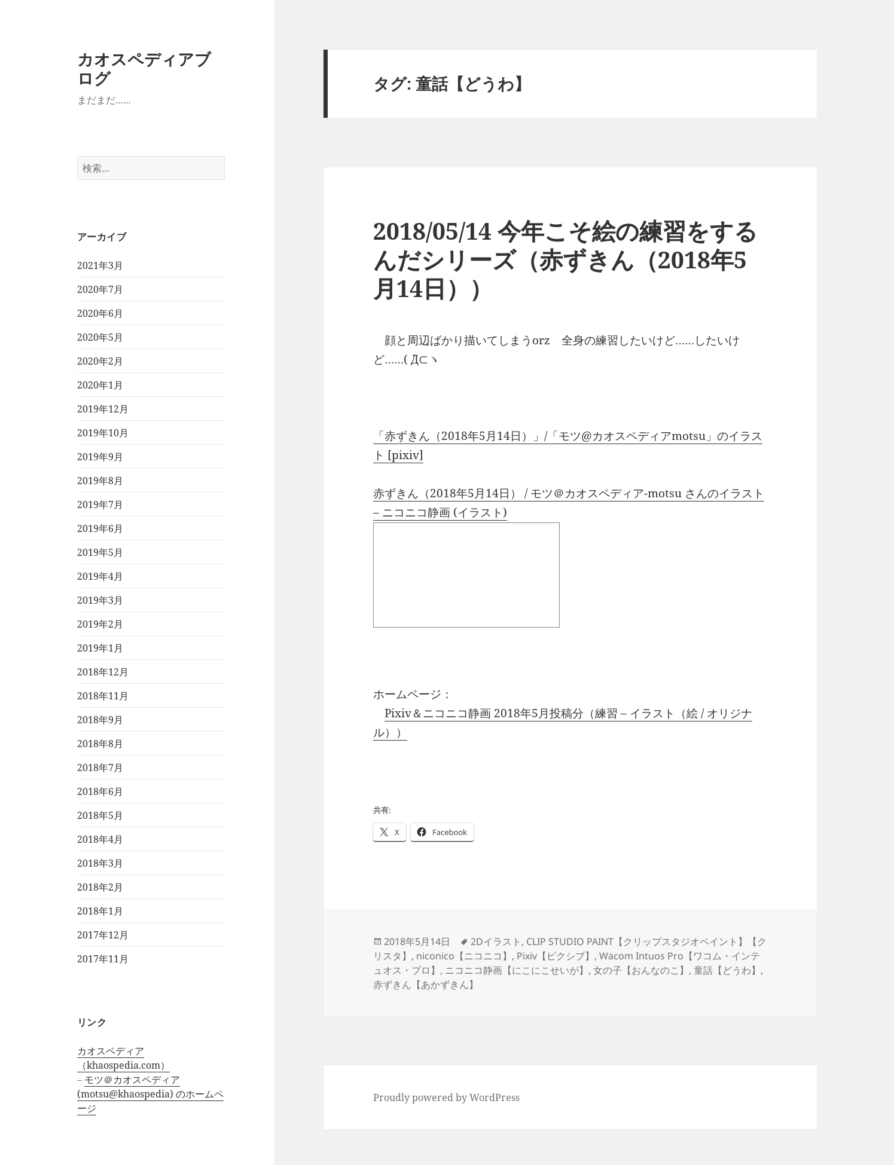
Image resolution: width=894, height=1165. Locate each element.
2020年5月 (100, 337)
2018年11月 (103, 695)
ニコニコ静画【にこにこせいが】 (516, 970)
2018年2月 (100, 887)
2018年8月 (100, 743)
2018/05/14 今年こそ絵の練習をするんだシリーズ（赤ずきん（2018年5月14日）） (565, 259)
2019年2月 (100, 624)
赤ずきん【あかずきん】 (425, 984)
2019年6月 (100, 528)
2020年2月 (100, 361)
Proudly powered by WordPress (446, 1097)
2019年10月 (103, 432)
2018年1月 (100, 911)
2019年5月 (100, 552)
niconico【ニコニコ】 (464, 955)
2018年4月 (100, 839)
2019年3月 (100, 600)
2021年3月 (100, 265)
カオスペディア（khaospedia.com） (123, 1058)
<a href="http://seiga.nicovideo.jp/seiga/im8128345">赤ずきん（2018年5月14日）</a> (466, 575)
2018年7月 (100, 767)
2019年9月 (100, 456)
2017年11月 (103, 958)
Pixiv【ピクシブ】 (555, 955)
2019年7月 (100, 504)
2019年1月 (100, 648)
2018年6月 (100, 791)
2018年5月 (100, 815)
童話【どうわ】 (727, 970)
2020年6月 (100, 313)
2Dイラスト (496, 941)
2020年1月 (100, 385)
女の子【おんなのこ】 (641, 970)
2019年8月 (100, 480)
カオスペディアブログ (144, 68)
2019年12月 (103, 408)
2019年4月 (100, 576)
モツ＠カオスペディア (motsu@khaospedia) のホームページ (150, 1094)
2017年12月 (103, 934)
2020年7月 (100, 289)
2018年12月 (103, 671)
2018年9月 (100, 719)
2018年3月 (100, 863)
